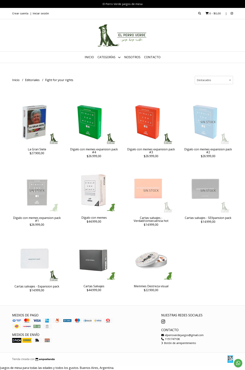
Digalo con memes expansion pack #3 (151, 150)
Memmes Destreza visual (151, 286)
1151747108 (170, 339)
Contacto (152, 57)
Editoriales (32, 80)
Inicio (89, 57)
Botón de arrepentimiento (178, 343)
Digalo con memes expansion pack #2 (208, 150)
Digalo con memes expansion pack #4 (94, 150)
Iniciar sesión (41, 13)
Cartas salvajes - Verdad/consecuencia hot (151, 219)
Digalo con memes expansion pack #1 (37, 219)
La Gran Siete (37, 149)
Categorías (109, 57)
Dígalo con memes (94, 218)
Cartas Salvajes (94, 286)
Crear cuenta (20, 13)
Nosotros (132, 57)
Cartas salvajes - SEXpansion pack (208, 218)
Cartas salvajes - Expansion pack (37, 286)
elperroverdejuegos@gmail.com (182, 335)
